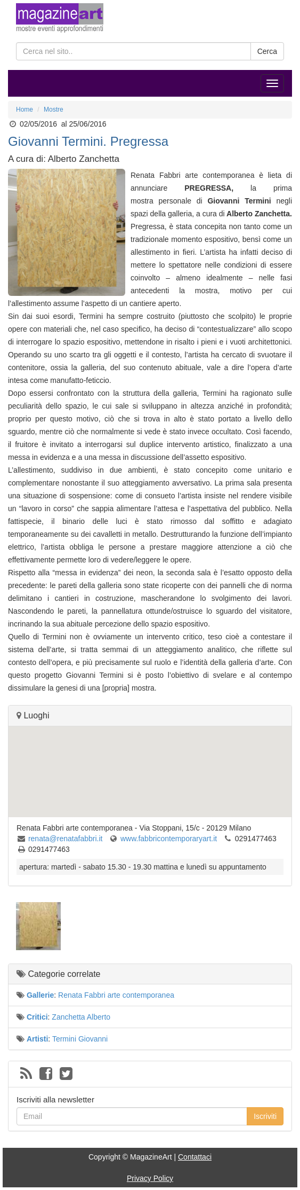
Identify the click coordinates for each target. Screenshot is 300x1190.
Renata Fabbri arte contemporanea (116, 995)
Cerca (267, 51)
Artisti (37, 1039)
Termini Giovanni (80, 1039)
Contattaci (195, 1157)
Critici (37, 1017)
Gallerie (40, 995)
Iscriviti (265, 1116)
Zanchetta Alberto (81, 1017)
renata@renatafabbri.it (65, 838)
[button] (150, 762)
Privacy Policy (150, 1178)
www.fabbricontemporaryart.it (168, 838)
